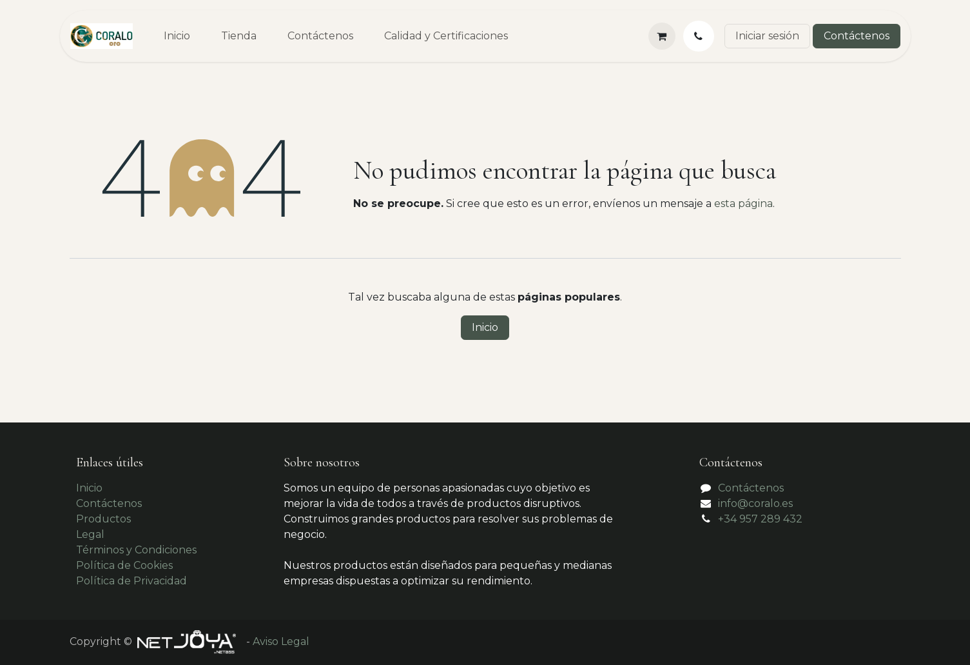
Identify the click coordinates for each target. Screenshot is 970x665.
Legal (90, 534)
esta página (743, 203)
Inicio (485, 327)
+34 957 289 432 (760, 519)
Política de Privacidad (131, 581)
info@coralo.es (755, 503)
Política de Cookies (124, 565)
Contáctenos (856, 36)
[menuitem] (177, 36)
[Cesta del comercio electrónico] (661, 36)
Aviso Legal (281, 641)
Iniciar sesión (767, 36)
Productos (103, 519)
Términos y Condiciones (136, 550)
